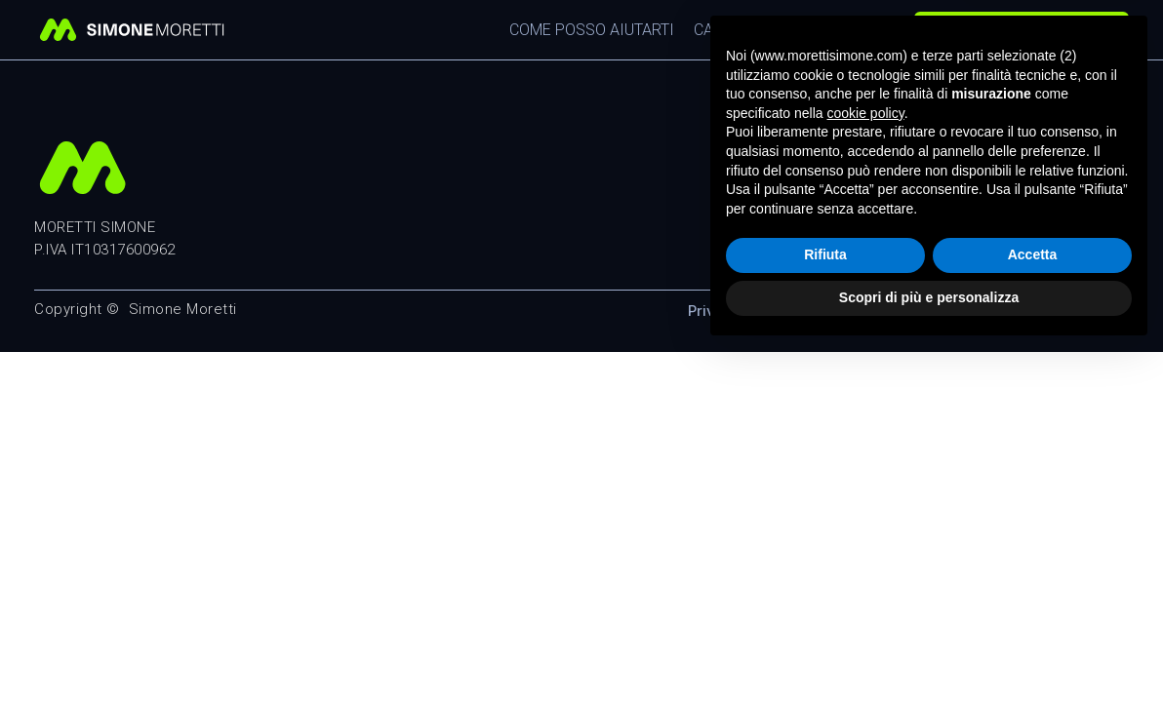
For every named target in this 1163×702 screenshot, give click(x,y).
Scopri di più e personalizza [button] (929, 648)
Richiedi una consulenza (1021, 29)
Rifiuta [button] (825, 606)
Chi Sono (840, 29)
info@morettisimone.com (980, 217)
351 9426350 (928, 196)
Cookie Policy (865, 310)
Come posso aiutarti (591, 29)
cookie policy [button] (865, 464)
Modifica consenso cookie (1035, 310)
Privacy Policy (738, 310)
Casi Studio (739, 29)
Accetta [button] (1033, 606)
